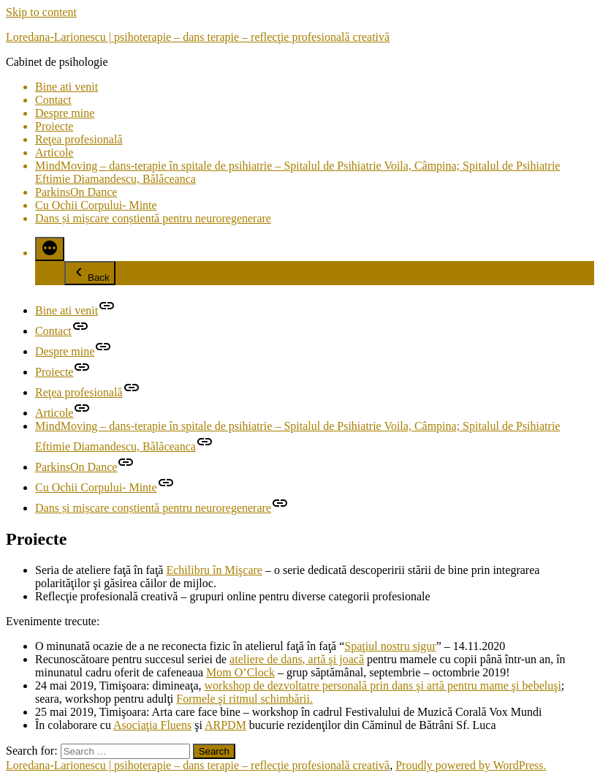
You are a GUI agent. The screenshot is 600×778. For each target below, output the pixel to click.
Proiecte (54, 126)
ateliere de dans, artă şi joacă (296, 659)
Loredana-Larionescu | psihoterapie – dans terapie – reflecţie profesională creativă (198, 37)
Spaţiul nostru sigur (390, 646)
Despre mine (64, 113)
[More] (49, 249)
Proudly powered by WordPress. (470, 765)
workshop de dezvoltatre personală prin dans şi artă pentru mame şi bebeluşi (383, 685)
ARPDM (225, 725)
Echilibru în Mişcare (214, 570)
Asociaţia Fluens (152, 725)
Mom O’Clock (240, 672)
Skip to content (41, 12)
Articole (54, 152)
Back (90, 273)
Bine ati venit (66, 86)
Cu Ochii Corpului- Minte (96, 205)
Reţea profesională (79, 139)
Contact (53, 100)
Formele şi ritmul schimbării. (244, 698)
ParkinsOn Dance (76, 192)
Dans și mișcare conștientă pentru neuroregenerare (153, 218)
